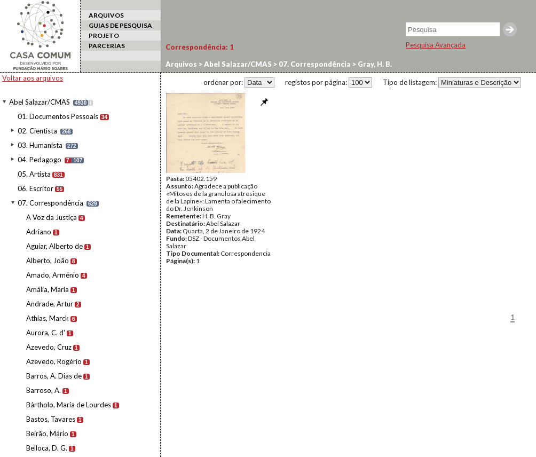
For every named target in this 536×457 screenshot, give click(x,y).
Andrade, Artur (49, 304)
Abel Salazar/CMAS (39, 102)
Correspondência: (199, 47)
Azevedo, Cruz (49, 347)
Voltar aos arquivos (32, 78)
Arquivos (181, 64)
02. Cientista (37, 131)
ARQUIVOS (106, 15)
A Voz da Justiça (51, 217)
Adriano (38, 231)
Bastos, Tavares (50, 419)
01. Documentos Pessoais (58, 116)
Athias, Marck (47, 318)
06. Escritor (35, 188)
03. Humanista (40, 145)
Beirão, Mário (47, 433)
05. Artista (34, 174)
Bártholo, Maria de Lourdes (68, 404)
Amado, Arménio (52, 275)
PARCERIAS (107, 46)
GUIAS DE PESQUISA (120, 25)
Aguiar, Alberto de (54, 246)
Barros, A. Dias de (54, 376)
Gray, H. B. (374, 64)
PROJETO (104, 35)
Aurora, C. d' (45, 332)
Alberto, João (47, 260)
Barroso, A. (43, 390)
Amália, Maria (47, 289)
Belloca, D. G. (46, 448)
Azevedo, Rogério (54, 361)
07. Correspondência (50, 203)
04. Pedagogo (39, 159)
